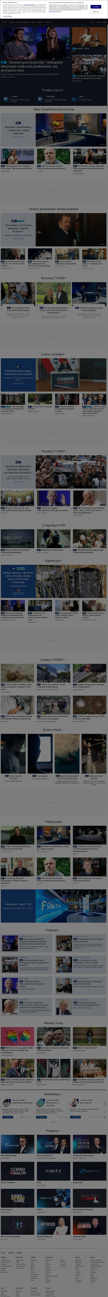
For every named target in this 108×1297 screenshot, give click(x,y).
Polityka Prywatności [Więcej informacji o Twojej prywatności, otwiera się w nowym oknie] (7, 16)
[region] (54, 9)
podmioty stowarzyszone (29, 4)
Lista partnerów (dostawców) (55, 11)
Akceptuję (96, 6)
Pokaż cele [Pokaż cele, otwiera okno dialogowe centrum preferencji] (96, 11)
